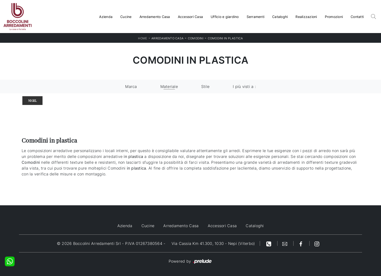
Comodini (195, 38)
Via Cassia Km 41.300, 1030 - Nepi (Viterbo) (213, 243)
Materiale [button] (169, 86)
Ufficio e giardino (225, 17)
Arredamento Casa (154, 17)
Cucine (126, 17)
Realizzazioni (306, 17)
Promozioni (334, 17)
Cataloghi (280, 17)
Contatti (357, 17)
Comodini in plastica (225, 38)
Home (142, 38)
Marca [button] (131, 86)
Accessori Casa (190, 17)
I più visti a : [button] (244, 86)
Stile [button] (205, 86)
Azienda (106, 17)
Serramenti (256, 17)
